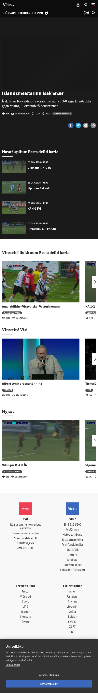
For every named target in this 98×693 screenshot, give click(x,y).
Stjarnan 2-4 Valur (40, 188)
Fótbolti (8, 390)
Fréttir (25, 591)
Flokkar (24, 13)
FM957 (72, 622)
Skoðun (25, 612)
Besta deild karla (62, 113)
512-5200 (75, 524)
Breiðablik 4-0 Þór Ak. (42, 229)
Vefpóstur (72, 560)
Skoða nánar (13, 664)
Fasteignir (72, 596)
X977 (72, 626)
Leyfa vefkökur (49, 684)
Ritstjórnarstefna (72, 540)
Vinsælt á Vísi (15, 330)
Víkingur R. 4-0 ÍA (39, 168)
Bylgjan (72, 616)
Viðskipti (25, 596)
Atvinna (72, 601)
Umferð (72, 555)
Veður (72, 612)
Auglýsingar (72, 529)
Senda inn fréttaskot (72, 570)
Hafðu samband (72, 534)
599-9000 (28, 548)
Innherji (72, 591)
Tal (72, 632)
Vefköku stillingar (49, 675)
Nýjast (8, 411)
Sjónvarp (25, 616)
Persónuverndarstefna (25, 533)
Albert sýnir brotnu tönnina (22, 383)
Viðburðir (72, 606)
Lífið (89, 390)
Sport (25, 601)
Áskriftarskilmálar (72, 544)
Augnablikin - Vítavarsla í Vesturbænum (31, 306)
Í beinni (37, 13)
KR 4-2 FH (34, 208)
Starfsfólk (72, 550)
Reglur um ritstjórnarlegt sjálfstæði (25, 526)
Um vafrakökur (72, 565)
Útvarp (25, 622)
